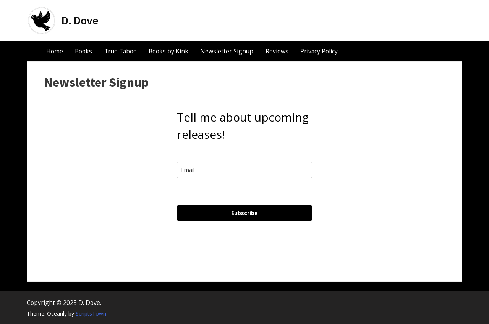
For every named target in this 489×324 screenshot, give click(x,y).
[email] (244, 170)
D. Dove (80, 20)
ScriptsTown (91, 313)
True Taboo (120, 51)
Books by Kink (168, 51)
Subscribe (244, 213)
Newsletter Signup (226, 51)
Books (83, 51)
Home (54, 51)
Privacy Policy (319, 51)
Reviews (277, 51)
